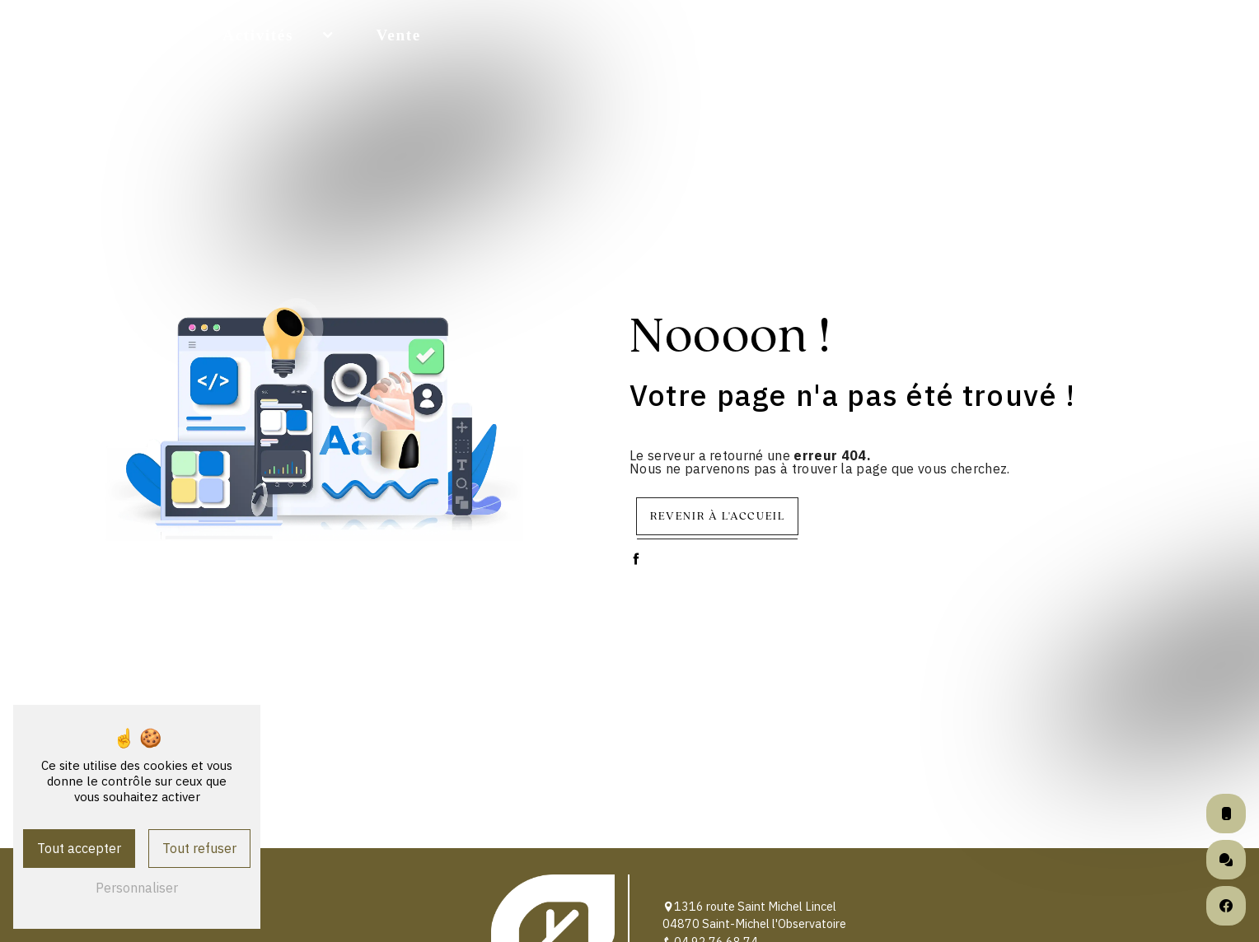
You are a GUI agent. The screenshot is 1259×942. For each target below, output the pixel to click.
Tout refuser (199, 848)
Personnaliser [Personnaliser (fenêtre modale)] (137, 887)
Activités (257, 35)
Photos (1113, 35)
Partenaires (1000, 35)
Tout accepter (79, 848)
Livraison (876, 35)
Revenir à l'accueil (717, 515)
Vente (399, 35)
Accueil (153, 35)
